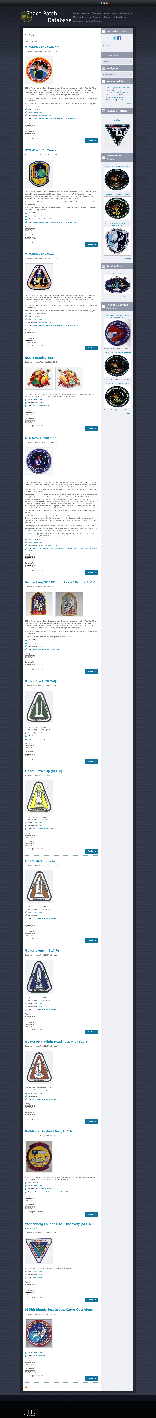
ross (58, 118)
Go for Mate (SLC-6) (40, 861)
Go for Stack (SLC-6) (40, 681)
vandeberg (45, 649)
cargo (40, 1355)
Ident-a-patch (125, 13)
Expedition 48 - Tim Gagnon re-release (117, 166)
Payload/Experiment (45, 1188)
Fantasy (41, 545)
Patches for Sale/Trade (115, 17)
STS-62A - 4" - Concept (42, 47)
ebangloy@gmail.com (34, 530)
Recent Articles (109, 74)
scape (58, 649)
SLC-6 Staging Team (40, 357)
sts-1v (35, 649)
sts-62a (35, 118)
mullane (53, 118)
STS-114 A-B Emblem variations (117, 93)
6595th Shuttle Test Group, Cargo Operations (59, 1309)
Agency (41, 402)
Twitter (114, 38)
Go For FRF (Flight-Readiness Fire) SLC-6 (56, 1041)
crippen (41, 118)
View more (127, 258)
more (129, 103)
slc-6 (62, 118)
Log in (28, 138)
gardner (47, 118)
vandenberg (69, 118)
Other (40, 646)
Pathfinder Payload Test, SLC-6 (48, 1131)
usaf (47, 405)
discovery (81, 548)
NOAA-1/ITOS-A (117, 273)
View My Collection (110, 46)
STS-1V (51, 1268)
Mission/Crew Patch (45, 115)
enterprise (41, 1192)
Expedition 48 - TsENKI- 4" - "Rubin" (117, 195)
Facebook (119, 38)
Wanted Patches (94, 21)
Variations (78, 21)
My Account (95, 17)
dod (75, 548)
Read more (92, 141)
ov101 (35, 1192)
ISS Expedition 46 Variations (116, 97)
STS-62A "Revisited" (40, 438)
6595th (35, 1355)
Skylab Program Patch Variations (117, 88)
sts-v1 (76, 118)
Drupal (29, 1404)
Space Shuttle (38, 112)
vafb (87, 548)
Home (76, 13)
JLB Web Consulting (29, 1412)
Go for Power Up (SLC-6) (43, 771)
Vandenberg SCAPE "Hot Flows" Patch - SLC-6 (60, 582)
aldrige (63, 548)
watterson (70, 548)
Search (85, 13)
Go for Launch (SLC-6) (42, 950)
